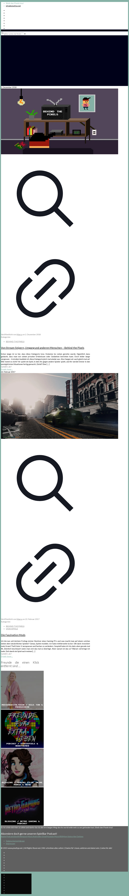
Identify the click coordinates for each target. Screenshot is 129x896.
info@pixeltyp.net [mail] (13, 6)
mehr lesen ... (7, 369)
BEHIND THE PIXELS (15, 341)
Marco (19, 334)
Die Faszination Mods (13, 634)
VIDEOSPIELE (12, 629)
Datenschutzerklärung (15, 841)
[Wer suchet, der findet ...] (14, 34)
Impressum (10, 843)
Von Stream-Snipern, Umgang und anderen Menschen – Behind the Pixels (42, 347)
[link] (25, 34)
